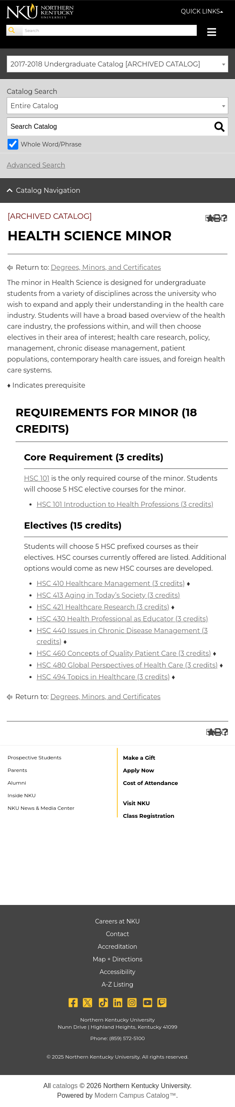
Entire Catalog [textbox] (34, 106)
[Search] (14, 30)
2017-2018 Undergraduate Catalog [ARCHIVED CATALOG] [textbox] (105, 64)
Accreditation (117, 946)
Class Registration (148, 815)
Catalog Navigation (48, 190)
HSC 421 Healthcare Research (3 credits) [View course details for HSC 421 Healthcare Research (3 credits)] (103, 607)
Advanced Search (36, 165)
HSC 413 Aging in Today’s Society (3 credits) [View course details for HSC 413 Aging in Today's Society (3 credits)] (108, 595)
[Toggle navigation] (216, 33)
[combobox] (117, 64)
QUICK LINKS (202, 11)
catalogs (65, 1085)
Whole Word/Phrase (51, 144)
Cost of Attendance (150, 783)
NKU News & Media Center (41, 808)
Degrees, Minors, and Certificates (106, 267)
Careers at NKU (117, 921)
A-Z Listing (117, 984)
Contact (117, 934)
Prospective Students (34, 757)
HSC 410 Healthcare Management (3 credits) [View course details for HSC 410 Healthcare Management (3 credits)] (111, 584)
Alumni (17, 783)
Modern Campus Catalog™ (135, 1095)
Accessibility (117, 972)
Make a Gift (139, 757)
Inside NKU (22, 795)
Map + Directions (117, 959)
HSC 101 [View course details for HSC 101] (37, 478)
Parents (17, 770)
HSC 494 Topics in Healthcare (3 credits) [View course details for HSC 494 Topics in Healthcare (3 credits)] (103, 677)
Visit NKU (136, 803)
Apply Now (138, 770)
